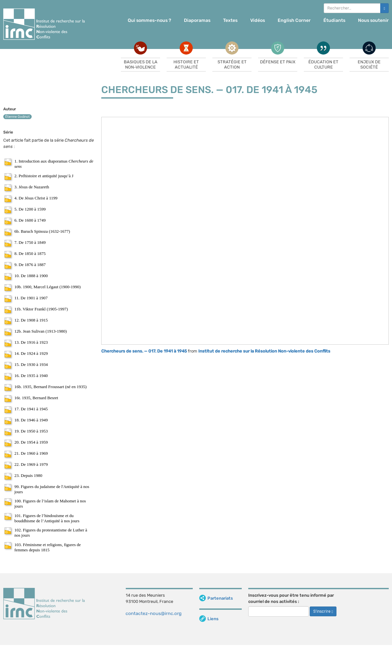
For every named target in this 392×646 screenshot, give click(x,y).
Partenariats (216, 598)
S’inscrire (323, 611)
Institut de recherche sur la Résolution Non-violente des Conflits (264, 351)
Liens (209, 618)
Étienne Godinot (17, 117)
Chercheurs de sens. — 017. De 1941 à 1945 (144, 351)
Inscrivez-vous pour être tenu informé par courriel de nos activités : (291, 598)
